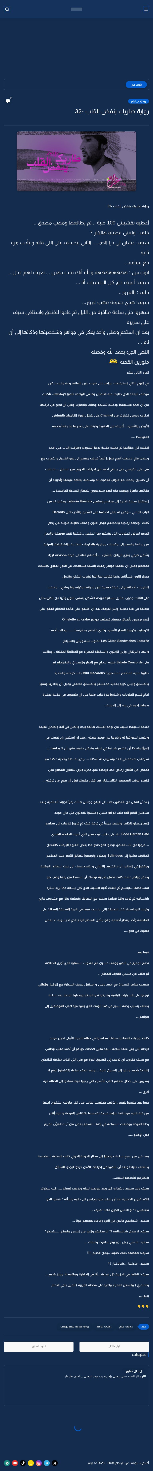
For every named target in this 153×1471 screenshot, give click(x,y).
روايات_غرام (138, 101)
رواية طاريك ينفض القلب (74, 1326)
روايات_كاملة (104, 1326)
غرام (91, 1463)
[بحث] (7, 9)
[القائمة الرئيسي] (146, 9)
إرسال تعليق (134, 1371)
